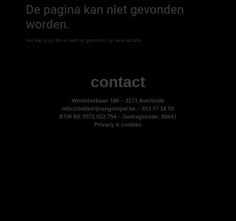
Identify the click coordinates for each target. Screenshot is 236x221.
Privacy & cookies (118, 125)
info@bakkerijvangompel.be (99, 109)
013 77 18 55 (158, 109)
